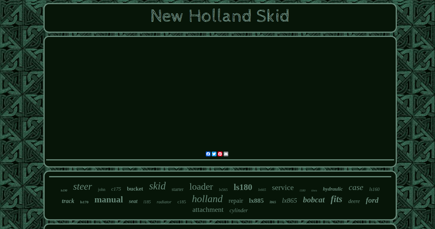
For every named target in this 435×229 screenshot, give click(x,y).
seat (133, 201)
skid (157, 186)
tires (314, 190)
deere (354, 201)
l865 (273, 202)
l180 (302, 190)
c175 (116, 189)
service (283, 187)
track (68, 201)
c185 (181, 201)
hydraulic (333, 189)
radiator (164, 201)
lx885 (256, 200)
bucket (135, 189)
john (101, 189)
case (356, 187)
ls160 (374, 189)
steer (82, 186)
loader (201, 186)
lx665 (262, 190)
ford (372, 200)
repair (236, 200)
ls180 (243, 187)
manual (108, 199)
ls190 (64, 190)
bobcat (314, 199)
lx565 (223, 189)
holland (207, 198)
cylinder (238, 210)
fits (336, 199)
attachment (208, 209)
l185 (147, 202)
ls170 (84, 202)
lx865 (289, 200)
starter (178, 189)
